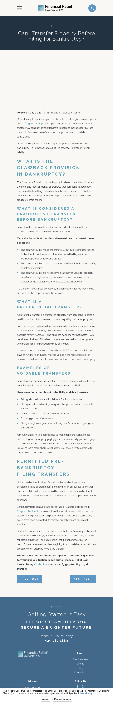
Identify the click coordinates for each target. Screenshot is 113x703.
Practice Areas (80, 614)
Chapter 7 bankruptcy (29, 466)
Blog (80, 623)
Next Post (83, 534)
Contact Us (80, 627)
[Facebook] (77, 642)
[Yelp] (83, 642)
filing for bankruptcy (35, 78)
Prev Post (30, 534)
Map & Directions (32, 656)
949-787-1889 (56, 596)
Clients (80, 619)
